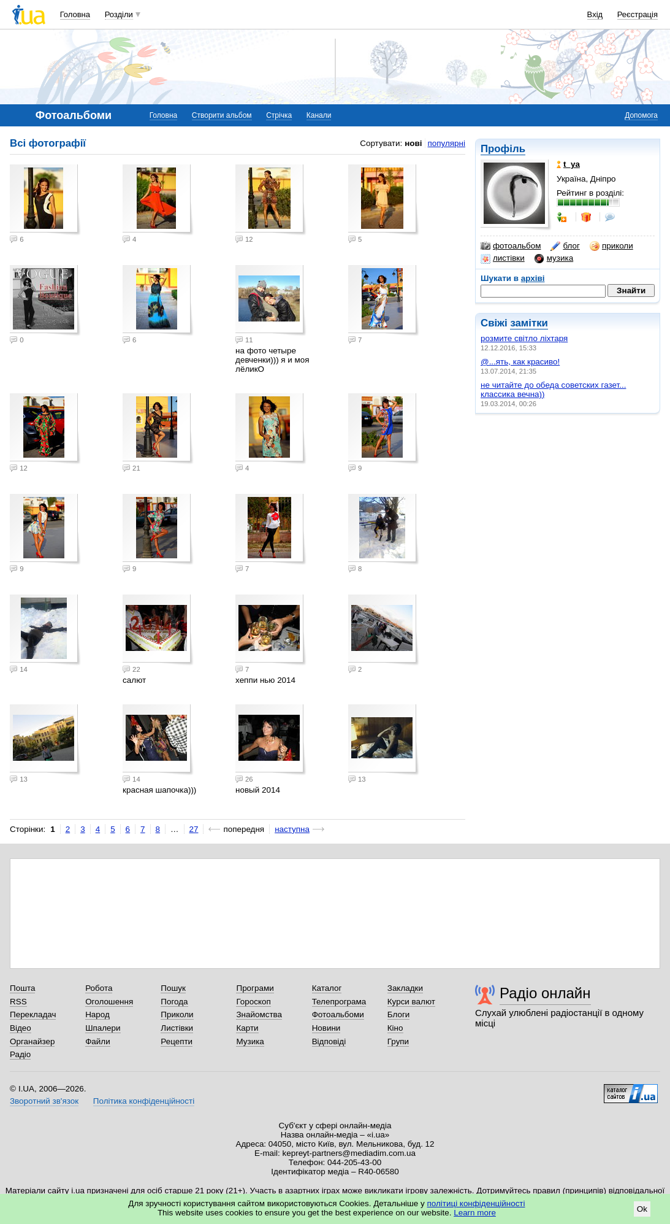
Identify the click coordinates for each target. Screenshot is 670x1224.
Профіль (503, 149)
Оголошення (109, 1001)
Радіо (20, 1054)
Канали (319, 115)
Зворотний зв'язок (44, 1101)
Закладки (405, 988)
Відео (20, 1028)
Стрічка (279, 115)
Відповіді (329, 1041)
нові (413, 143)
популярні (446, 143)
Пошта (22, 988)
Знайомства (259, 1014)
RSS (18, 1001)
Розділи (119, 14)
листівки (503, 258)
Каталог (327, 988)
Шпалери (102, 1028)
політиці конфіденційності (476, 1203)
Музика (250, 1041)
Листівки (177, 1028)
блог (564, 246)
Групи (398, 1041)
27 (194, 829)
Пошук (173, 988)
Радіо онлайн (545, 993)
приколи (611, 246)
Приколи (177, 1014)
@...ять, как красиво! (520, 361)
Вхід (595, 14)
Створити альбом (222, 115)
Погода (174, 1001)
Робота (98, 988)
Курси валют (411, 1001)
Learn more (475, 1212)
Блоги (398, 1014)
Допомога (641, 115)
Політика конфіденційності (143, 1101)
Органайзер (32, 1041)
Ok (642, 1209)
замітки (529, 323)
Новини (326, 1028)
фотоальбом (511, 246)
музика (554, 258)
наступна (292, 829)
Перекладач (33, 1014)
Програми (254, 988)
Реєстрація (637, 14)
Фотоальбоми (338, 1014)
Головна (75, 14)
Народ (97, 1014)
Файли (97, 1041)
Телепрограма (339, 1001)
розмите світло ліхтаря (524, 338)
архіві (533, 278)
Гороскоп (253, 1001)
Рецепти (176, 1041)
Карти (247, 1028)
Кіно (395, 1028)
